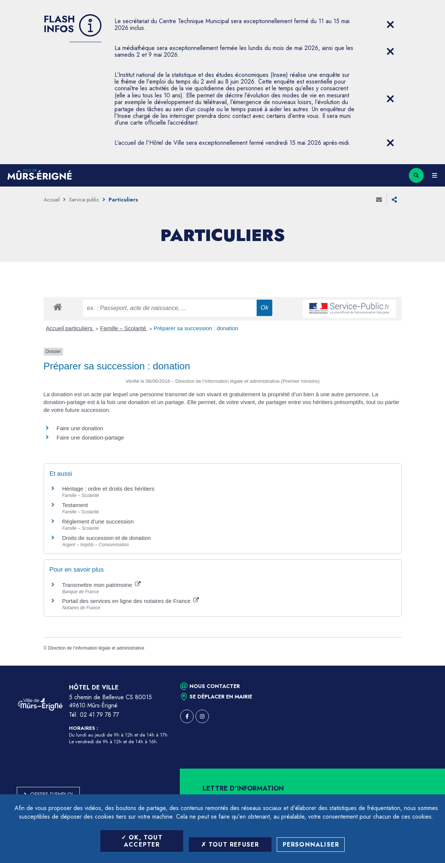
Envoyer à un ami (379, 199)
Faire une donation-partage (90, 437)
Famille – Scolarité (124, 328)
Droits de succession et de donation (106, 538)
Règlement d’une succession (98, 521)
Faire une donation (81, 428)
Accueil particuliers (70, 328)
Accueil (52, 199)
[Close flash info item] (390, 24)
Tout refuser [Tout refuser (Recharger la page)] (230, 844)
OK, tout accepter (142, 841)
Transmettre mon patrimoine (101, 585)
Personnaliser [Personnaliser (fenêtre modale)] (311, 844)
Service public (84, 199)
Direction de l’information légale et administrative (96, 648)
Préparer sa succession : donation (196, 328)
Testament (75, 505)
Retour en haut (426, 665)
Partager (394, 199)
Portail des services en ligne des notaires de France (130, 601)
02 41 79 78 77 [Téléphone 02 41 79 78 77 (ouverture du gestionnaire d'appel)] (99, 714)
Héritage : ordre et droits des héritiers (108, 488)
